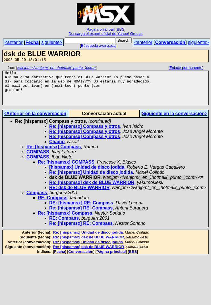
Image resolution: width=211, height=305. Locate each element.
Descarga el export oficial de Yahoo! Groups (105, 33)
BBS (121, 29)
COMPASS (37, 159)
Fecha (31, 42)
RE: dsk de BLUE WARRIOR (79, 195)
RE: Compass (52, 205)
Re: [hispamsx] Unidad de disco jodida (91, 179)
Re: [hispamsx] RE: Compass (81, 215)
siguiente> (51, 42)
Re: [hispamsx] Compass (53, 154)
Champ (57, 149)
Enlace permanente (185, 68)
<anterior (14, 42)
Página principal (100, 29)
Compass (36, 200)
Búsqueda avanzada (98, 45)
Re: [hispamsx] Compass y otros (84, 134)
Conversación (170, 42)
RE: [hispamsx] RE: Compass (81, 210)
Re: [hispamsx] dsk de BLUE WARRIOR (92, 190)
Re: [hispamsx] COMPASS (66, 169)
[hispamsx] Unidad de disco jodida (86, 174)
